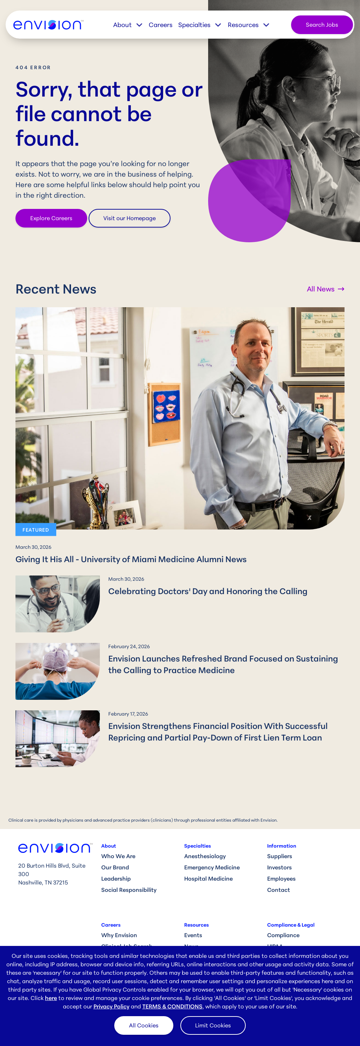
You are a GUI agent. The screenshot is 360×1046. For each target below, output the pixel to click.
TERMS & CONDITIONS (172, 1006)
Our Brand (115, 867)
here (51, 997)
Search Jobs (322, 24)
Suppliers (279, 856)
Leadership (116, 878)
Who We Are (118, 856)
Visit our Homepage (129, 218)
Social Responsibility (128, 889)
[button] (131, 24)
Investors (279, 867)
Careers (161, 24)
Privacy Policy (111, 1006)
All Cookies (144, 1025)
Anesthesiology (205, 856)
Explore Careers (51, 218)
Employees (281, 878)
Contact (278, 889)
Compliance (283, 935)
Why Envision (119, 935)
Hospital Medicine (208, 878)
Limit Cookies (213, 1025)
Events (193, 935)
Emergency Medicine (212, 867)
